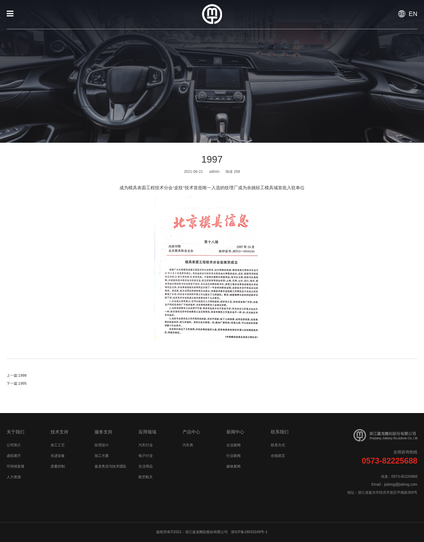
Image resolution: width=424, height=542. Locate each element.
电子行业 (146, 455)
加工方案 (102, 455)
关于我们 (15, 431)
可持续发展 (15, 466)
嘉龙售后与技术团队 (111, 466)
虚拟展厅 (14, 455)
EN (413, 13)
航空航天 (146, 477)
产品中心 (191, 431)
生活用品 (146, 466)
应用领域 (147, 431)
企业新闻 (233, 445)
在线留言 (278, 455)
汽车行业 (146, 445)
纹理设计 (102, 445)
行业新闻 (233, 455)
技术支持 (59, 431)
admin (214, 171)
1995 (22, 383)
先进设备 (58, 455)
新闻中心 (235, 431)
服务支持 (103, 431)
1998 (22, 375)
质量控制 (58, 466)
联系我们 (280, 431)
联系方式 (278, 445)
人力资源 (14, 477)
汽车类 (187, 445)
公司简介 (14, 445)
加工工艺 (58, 445)
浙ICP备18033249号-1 (249, 532)
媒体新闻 (233, 466)
